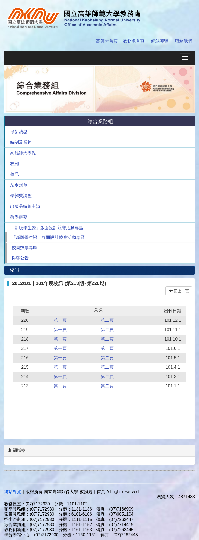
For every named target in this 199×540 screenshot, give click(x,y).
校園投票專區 (24, 247)
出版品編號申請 (25, 206)
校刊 (14, 163)
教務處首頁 (133, 41)
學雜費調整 (21, 195)
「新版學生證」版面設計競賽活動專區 (46, 227)
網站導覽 (159, 41)
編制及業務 (21, 142)
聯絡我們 (183, 41)
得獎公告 (20, 258)
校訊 (14, 174)
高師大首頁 (107, 41)
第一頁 (60, 320)
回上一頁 (179, 291)
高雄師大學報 (23, 153)
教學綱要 (18, 217)
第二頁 (107, 320)
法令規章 (18, 185)
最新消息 (18, 131)
